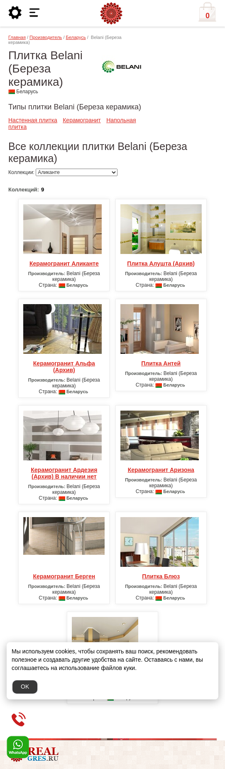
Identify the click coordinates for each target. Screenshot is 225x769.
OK (25, 686)
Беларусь (76, 37)
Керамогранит (82, 120)
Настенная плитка (32, 120)
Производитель (45, 37)
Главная (17, 37)
